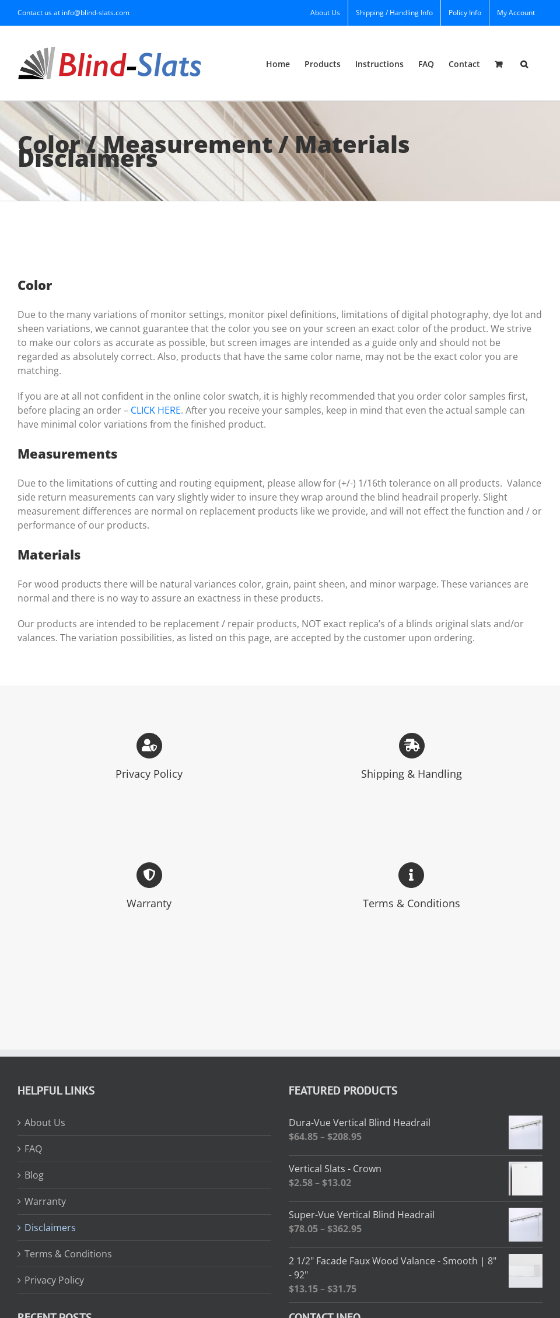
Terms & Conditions (68, 1253)
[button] (524, 63)
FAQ (33, 1148)
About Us (44, 1122)
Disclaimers (50, 1227)
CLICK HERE (156, 410)
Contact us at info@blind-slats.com (74, 13)
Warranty (45, 1201)
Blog (34, 1175)
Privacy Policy (54, 1280)
